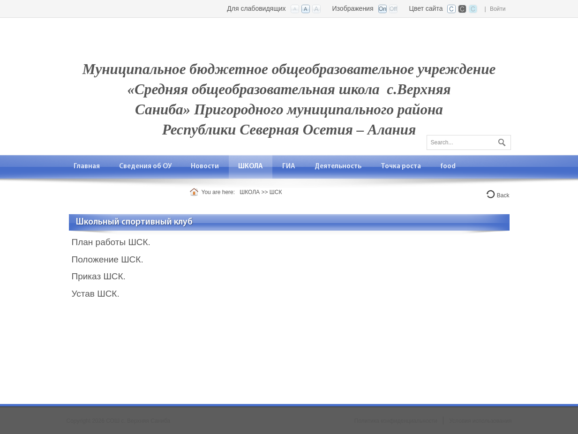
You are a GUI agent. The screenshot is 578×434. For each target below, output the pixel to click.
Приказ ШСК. (99, 276)
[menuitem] (87, 167)
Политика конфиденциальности (395, 421)
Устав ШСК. (96, 294)
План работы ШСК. (111, 242)
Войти (498, 9)
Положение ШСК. (107, 259)
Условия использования (480, 421)
